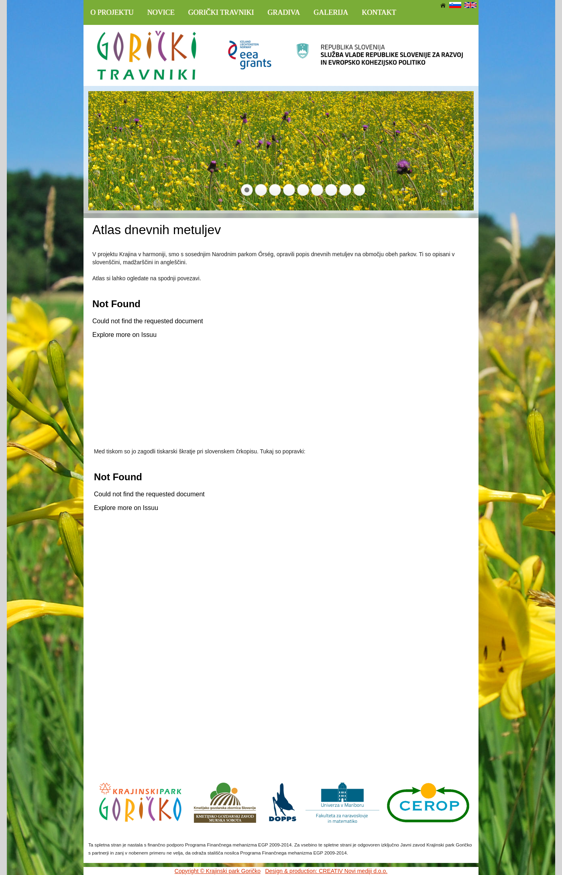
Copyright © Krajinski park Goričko (218, 871)
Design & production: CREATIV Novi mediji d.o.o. (326, 871)
